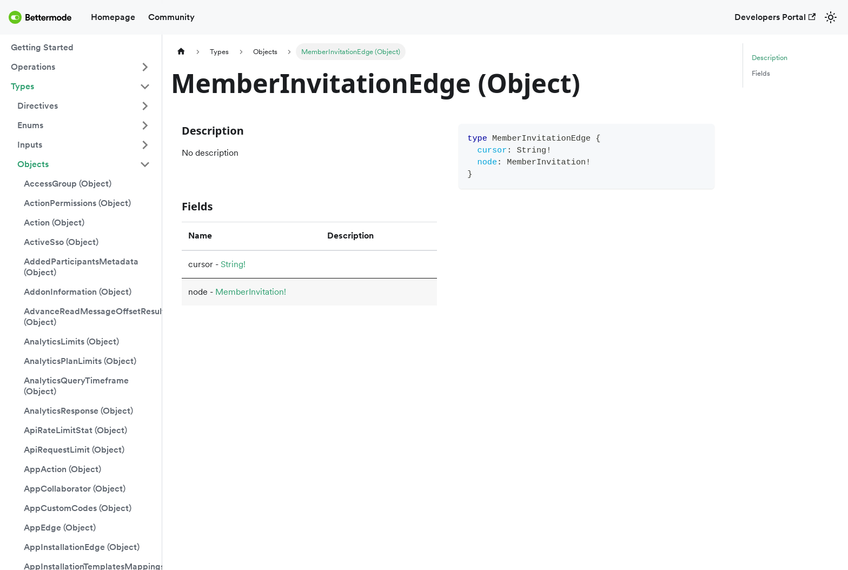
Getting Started (42, 47)
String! (233, 264)
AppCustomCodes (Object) (77, 508)
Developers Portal (775, 17)
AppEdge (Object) (60, 527)
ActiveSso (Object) (61, 242)
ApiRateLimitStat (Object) (75, 430)
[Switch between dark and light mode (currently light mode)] (830, 17)
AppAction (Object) (62, 469)
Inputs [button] (29, 145)
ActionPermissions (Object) (77, 203)
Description (769, 58)
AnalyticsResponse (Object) (78, 411)
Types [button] (22, 86)
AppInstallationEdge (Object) (82, 547)
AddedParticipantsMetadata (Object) (81, 266)
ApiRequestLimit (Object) (74, 450)
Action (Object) (54, 222)
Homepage (113, 17)
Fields (761, 73)
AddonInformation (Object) (77, 292)
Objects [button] (33, 164)
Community (171, 17)
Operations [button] (33, 67)
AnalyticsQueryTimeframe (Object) (76, 385)
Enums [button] (30, 125)
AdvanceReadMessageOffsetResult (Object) (90, 316)
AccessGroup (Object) (67, 183)
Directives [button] (37, 106)
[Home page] (181, 51)
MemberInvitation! (250, 292)
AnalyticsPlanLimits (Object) (80, 361)
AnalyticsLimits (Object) (71, 341)
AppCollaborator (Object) (74, 488)
